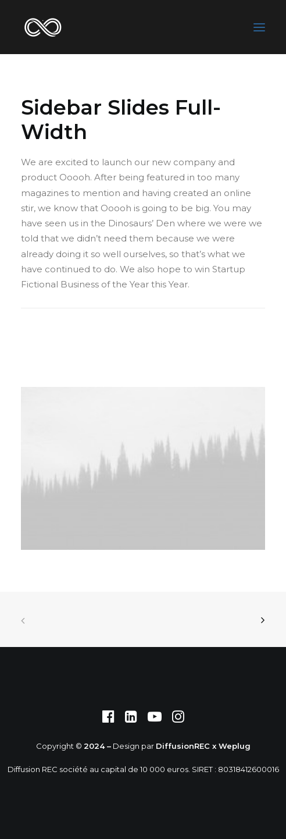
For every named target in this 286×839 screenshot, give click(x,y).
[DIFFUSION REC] (43, 27)
